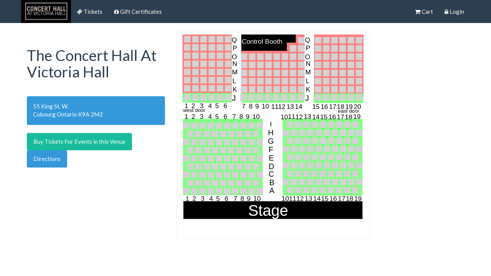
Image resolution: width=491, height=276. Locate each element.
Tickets (89, 11)
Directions (47, 158)
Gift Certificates (138, 11)
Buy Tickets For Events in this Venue (79, 141)
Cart (424, 11)
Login (454, 11)
